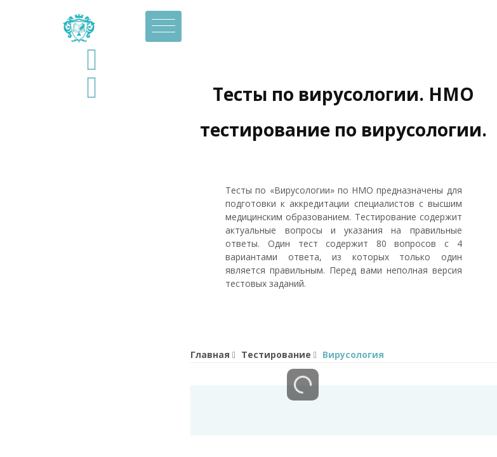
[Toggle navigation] (163, 26)
